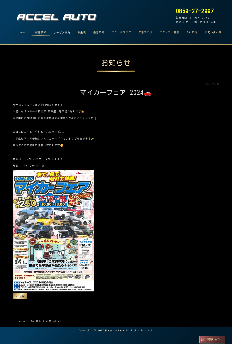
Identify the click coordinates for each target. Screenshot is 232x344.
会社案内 (192, 32)
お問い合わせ (213, 32)
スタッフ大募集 (169, 32)
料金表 (82, 32)
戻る (20, 296)
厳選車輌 (98, 32)
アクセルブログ (121, 32)
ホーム (24, 32)
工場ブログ (145, 32)
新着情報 (40, 32)
